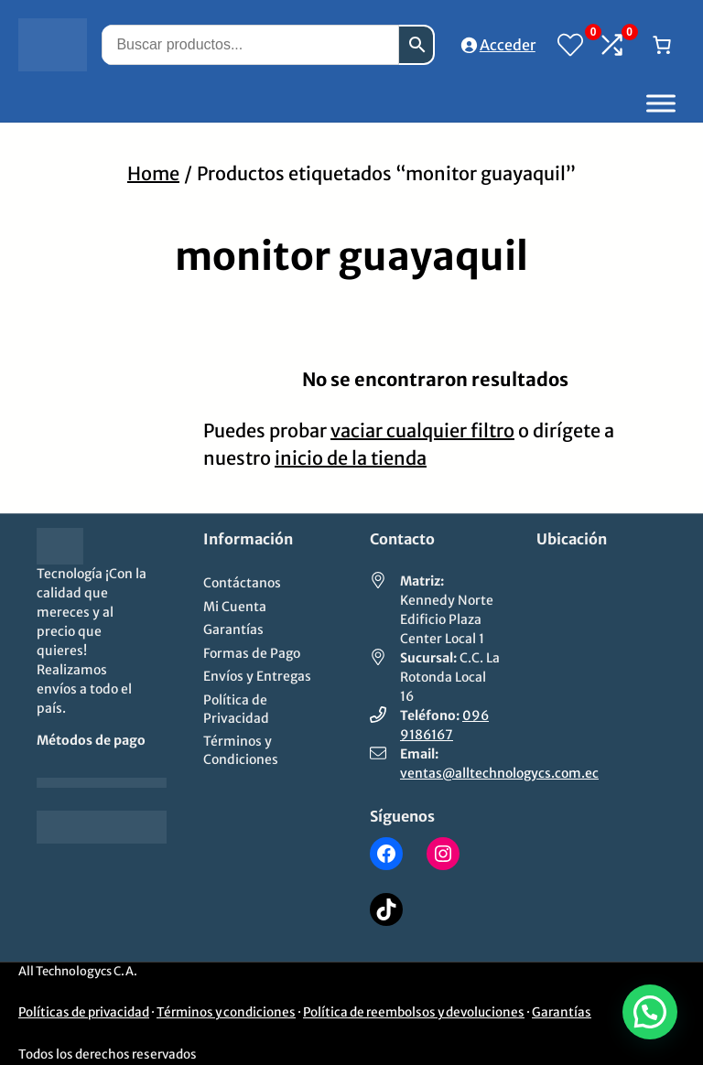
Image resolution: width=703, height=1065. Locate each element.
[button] (649, 1011)
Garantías (561, 1012)
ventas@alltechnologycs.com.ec (499, 773)
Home (153, 173)
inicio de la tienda (351, 457)
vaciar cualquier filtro (422, 430)
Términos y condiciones (226, 1012)
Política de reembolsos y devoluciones (414, 1012)
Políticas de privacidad (83, 1012)
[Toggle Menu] (661, 103)
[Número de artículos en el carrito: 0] (662, 45)
